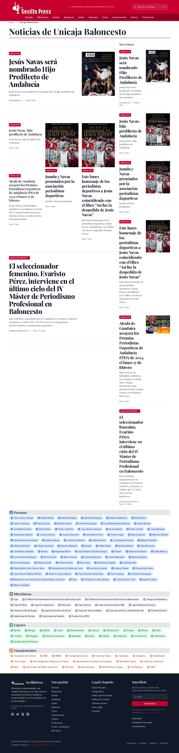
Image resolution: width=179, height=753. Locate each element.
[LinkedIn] (27, 714)
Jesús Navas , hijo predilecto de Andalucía (25, 132)
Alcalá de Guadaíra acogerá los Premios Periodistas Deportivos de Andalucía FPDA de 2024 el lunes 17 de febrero (25, 191)
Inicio (11, 22)
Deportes (93, 17)
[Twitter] (17, 714)
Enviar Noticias (138, 726)
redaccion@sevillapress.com (42, 745)
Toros (105, 17)
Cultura (134, 17)
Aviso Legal (97, 707)
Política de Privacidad (102, 695)
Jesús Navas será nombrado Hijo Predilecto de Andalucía (130, 70)
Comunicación (119, 17)
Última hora (42, 17)
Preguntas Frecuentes (142, 722)
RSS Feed (56, 730)
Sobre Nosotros (99, 687)
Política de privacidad (152, 712)
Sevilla (56, 17)
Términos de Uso (100, 703)
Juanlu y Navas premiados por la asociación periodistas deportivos (59, 186)
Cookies (142, 743)
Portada (29, 17)
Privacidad (131, 743)
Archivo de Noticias (60, 727)
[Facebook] (12, 714)
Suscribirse (149, 703)
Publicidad (137, 718)
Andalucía (69, 17)
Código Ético (98, 691)
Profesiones (148, 17)
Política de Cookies (101, 699)
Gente (81, 17)
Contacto (96, 711)
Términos (153, 743)
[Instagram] (22, 714)
